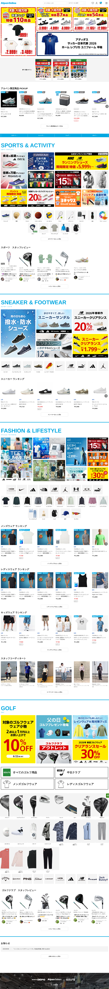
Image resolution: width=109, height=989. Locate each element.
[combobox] (55, 3)
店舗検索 (55, 985)
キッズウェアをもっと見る (54, 650)
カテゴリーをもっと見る (54, 239)
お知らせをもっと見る (54, 956)
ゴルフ (94, 135)
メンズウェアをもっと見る (54, 563)
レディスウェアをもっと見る (54, 606)
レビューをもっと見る (54, 286)
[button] (107, 106)
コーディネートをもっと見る (54, 692)
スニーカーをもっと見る (54, 414)
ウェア (67, 135)
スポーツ (13, 135)
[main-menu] (106, 3)
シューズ (40, 135)
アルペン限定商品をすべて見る (54, 126)
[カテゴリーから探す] (77, 3)
